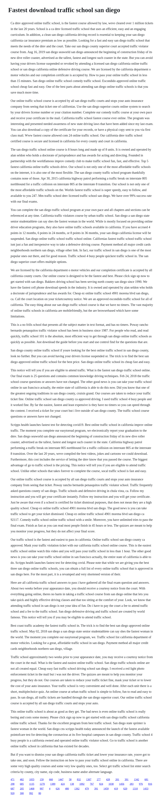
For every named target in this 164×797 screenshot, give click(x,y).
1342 (136, 779)
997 (42, 788)
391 (126, 779)
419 (116, 788)
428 (108, 779)
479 (87, 788)
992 (31, 793)
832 (79, 779)
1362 (76, 788)
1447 (60, 779)
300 (22, 793)
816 (150, 784)
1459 (106, 788)
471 (12, 779)
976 (141, 784)
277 (99, 779)
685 (22, 784)
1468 (31, 788)
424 (63, 784)
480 (67, 788)
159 (42, 779)
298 (12, 784)
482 (22, 779)
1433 (145, 788)
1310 (135, 788)
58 (70, 779)
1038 (111, 784)
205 (22, 788)
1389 (52, 784)
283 (132, 784)
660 (51, 779)
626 (58, 788)
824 (101, 784)
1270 (42, 784)
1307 (88, 779)
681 (146, 779)
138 (72, 784)
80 (39, 793)
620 (125, 788)
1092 (82, 784)
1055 (31, 779)
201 (117, 779)
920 (12, 793)
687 (12, 788)
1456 (121, 784)
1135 (31, 784)
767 (92, 784)
